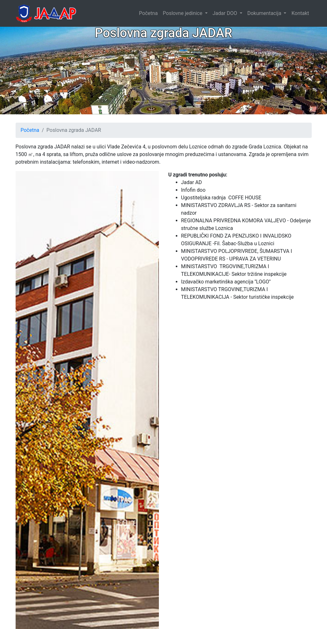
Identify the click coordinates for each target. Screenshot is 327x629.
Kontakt (300, 13)
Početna (148, 13)
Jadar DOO (225, 13)
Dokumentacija (265, 13)
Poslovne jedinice (183, 13)
